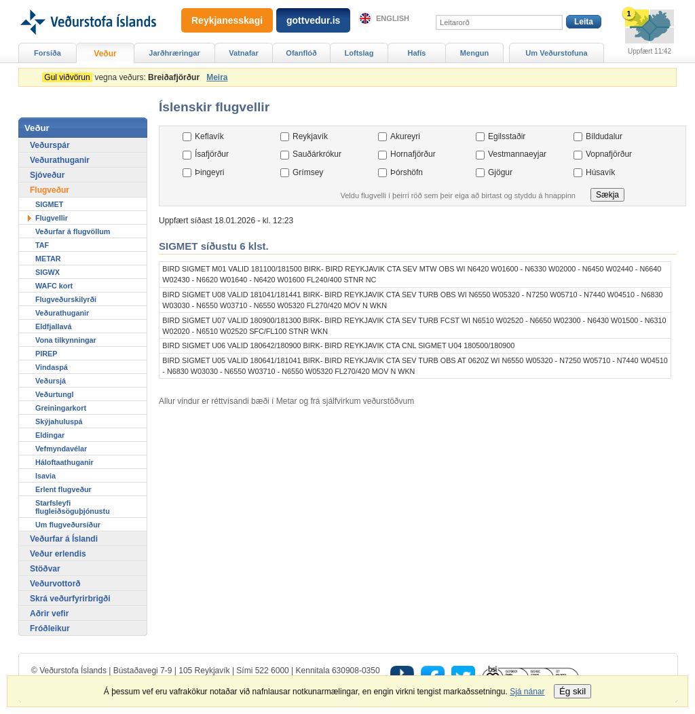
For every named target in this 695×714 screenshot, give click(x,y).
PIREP (46, 354)
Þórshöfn (406, 172)
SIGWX (47, 272)
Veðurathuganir (60, 160)
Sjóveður (47, 175)
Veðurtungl (54, 394)
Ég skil (572, 691)
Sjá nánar (527, 691)
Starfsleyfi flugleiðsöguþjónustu (72, 507)
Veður (105, 53)
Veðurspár (50, 145)
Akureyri (405, 136)
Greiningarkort (60, 408)
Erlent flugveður (63, 489)
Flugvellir (51, 218)
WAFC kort (54, 286)
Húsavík (600, 172)
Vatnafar (244, 53)
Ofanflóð (301, 53)
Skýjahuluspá (59, 421)
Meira (216, 77)
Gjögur (500, 172)
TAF (42, 245)
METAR (48, 259)
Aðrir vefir (49, 613)
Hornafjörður (413, 154)
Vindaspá (51, 367)
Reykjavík (310, 136)
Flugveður (49, 190)
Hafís (417, 53)
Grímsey (308, 172)
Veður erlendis (58, 554)
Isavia (45, 476)
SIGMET (49, 204)
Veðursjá (50, 381)
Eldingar (49, 435)
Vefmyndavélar (61, 449)
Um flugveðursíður (67, 525)
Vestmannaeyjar (517, 154)
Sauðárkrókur (317, 154)
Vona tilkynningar (65, 340)
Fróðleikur (50, 628)
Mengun (474, 53)
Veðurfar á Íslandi (64, 539)
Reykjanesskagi (227, 20)
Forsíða (47, 53)
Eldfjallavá (53, 326)
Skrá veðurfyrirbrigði (70, 598)
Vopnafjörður (609, 154)
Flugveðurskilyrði (65, 299)
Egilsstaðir (506, 136)
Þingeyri (209, 172)
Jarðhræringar (174, 53)
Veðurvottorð (55, 583)
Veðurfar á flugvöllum (72, 231)
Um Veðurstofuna (556, 53)
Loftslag (359, 53)
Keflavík (209, 136)
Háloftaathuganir (64, 462)
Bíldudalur (604, 136)
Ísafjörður (212, 154)
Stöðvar (45, 569)
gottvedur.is (313, 20)
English (392, 18)
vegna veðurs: (123, 77)
